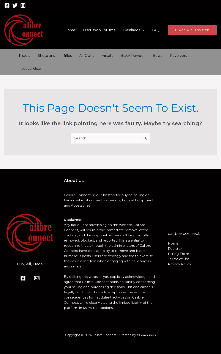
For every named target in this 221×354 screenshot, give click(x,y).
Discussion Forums (101, 30)
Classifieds (132, 30)
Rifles (64, 56)
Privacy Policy (180, 264)
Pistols (24, 56)
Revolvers (171, 56)
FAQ (156, 30)
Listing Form (178, 254)
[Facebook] (7, 5)
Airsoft (103, 56)
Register (175, 249)
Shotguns (45, 56)
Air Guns (83, 56)
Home (73, 30)
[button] (192, 30)
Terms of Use (179, 259)
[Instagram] (23, 5)
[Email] (37, 278)
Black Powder (128, 56)
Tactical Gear (30, 68)
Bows (151, 56)
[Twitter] (15, 5)
